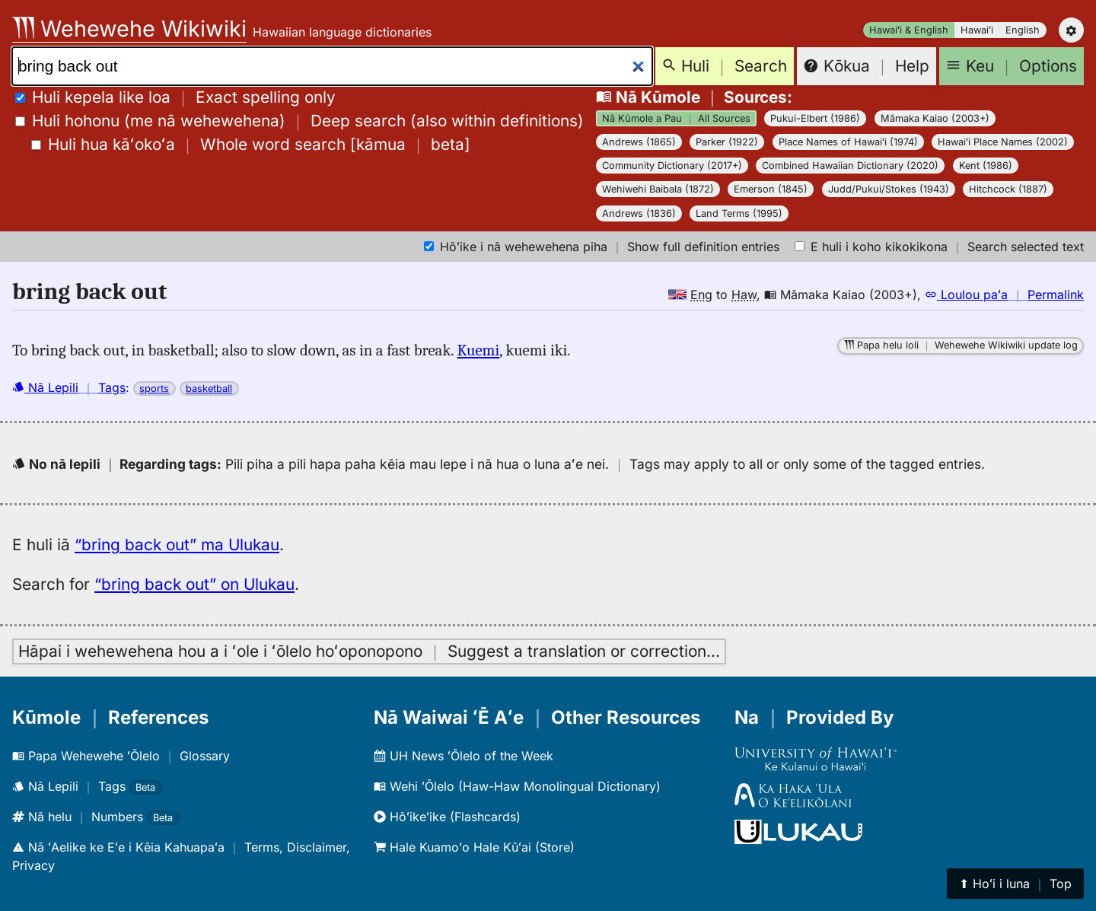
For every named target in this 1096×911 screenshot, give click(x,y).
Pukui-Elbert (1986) (815, 118)
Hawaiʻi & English (908, 30)
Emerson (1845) (770, 189)
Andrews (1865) (638, 141)
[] (250, 144)
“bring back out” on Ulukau (194, 584)
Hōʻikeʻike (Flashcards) (447, 816)
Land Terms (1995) (739, 213)
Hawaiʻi (977, 30)
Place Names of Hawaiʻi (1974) (848, 141)
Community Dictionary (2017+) (672, 165)
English (1022, 30)
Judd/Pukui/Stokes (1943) (889, 189)
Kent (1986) (985, 165)
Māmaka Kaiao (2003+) (935, 118)
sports (154, 388)
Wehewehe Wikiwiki (129, 28)
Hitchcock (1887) (1008, 189)
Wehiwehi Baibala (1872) (657, 189)
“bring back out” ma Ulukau (177, 544)
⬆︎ (1015, 883)
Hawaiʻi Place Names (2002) (1002, 141)
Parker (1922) (727, 141)
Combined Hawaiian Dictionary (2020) (850, 165)
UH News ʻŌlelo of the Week (463, 755)
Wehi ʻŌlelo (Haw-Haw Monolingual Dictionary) (517, 786)
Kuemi (478, 350)
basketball (209, 388)
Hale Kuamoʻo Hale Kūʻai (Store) (474, 847)
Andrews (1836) (638, 213)
